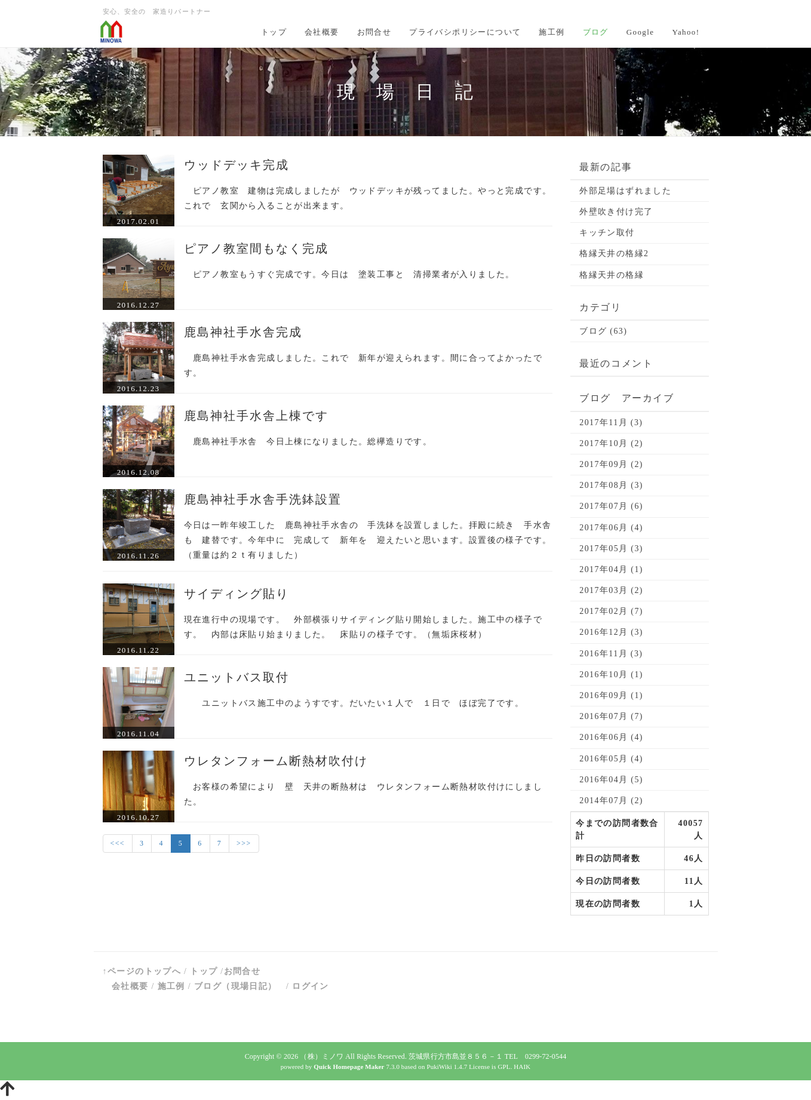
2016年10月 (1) (611, 674)
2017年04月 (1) (611, 569)
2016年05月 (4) (611, 758)
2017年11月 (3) (611, 422)
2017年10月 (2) (611, 443)
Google (640, 31)
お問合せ (374, 31)
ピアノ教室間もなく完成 (256, 248)
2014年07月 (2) (611, 800)
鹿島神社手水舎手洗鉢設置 (263, 499)
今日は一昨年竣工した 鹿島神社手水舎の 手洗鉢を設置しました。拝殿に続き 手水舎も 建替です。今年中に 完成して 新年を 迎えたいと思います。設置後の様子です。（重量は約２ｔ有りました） (368, 540)
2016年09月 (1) (611, 695)
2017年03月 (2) (611, 590)
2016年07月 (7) (611, 716)
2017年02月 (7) (611, 611)
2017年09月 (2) (611, 464)
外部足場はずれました (625, 190)
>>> (243, 843)
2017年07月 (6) (611, 506)
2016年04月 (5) (611, 779)
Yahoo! (685, 31)
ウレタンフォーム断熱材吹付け (276, 760)
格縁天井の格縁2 (614, 253)
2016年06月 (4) (611, 737)
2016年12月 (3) (611, 632)
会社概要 (322, 31)
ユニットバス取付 (236, 677)
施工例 (551, 31)
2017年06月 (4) (611, 527)
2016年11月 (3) (611, 653)
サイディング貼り (236, 593)
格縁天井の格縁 (611, 275)
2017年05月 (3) (611, 548)
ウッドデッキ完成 (236, 164)
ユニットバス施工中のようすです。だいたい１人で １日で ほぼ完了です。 (354, 703)
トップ (274, 31)
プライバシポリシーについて (465, 31)
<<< (117, 843)
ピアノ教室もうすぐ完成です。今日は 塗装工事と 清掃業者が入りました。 (349, 274)
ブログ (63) (603, 331)
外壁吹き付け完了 (616, 211)
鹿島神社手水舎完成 (243, 332)
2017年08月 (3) (611, 485)
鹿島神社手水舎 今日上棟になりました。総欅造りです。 (308, 441)
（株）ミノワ (321, 1056)
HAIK (522, 1066)
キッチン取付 (606, 232)
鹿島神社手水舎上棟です (256, 415)
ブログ (596, 31)
